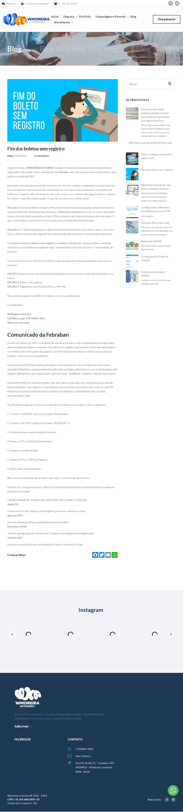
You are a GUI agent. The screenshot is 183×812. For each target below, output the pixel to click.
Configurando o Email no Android (154, 258)
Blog (133, 16)
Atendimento (62, 22)
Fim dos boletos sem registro (157, 169)
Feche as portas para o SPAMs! (153, 273)
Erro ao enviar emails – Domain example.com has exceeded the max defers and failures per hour (155, 115)
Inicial (55, 16)
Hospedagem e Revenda (111, 16)
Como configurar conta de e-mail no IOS (157, 156)
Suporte (11, 3)
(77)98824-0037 (85, 749)
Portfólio (85, 16)
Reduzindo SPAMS (151, 241)
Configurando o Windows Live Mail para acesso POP (155, 209)
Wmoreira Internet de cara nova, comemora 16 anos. (156, 186)
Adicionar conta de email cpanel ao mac (150, 142)
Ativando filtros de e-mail (155, 222)
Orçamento (166, 19)
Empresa (68, 16)
